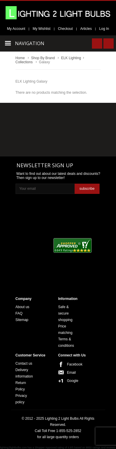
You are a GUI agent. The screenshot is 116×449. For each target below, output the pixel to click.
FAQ (19, 313)
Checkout (65, 29)
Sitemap (22, 320)
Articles (86, 29)
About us (22, 307)
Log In (104, 29)
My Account (16, 29)
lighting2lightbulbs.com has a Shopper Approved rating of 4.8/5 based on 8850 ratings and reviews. (58, 447)
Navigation (29, 43)
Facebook (73, 364)
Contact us (24, 363)
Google (72, 381)
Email (71, 373)
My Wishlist (42, 29)
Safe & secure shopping (65, 313)
